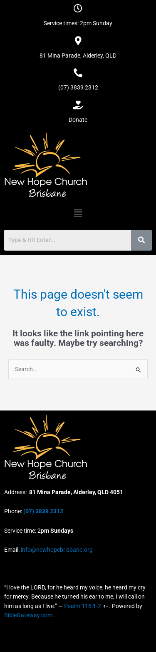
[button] (78, 213)
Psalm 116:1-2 (82, 606)
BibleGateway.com (28, 615)
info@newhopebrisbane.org (56, 549)
